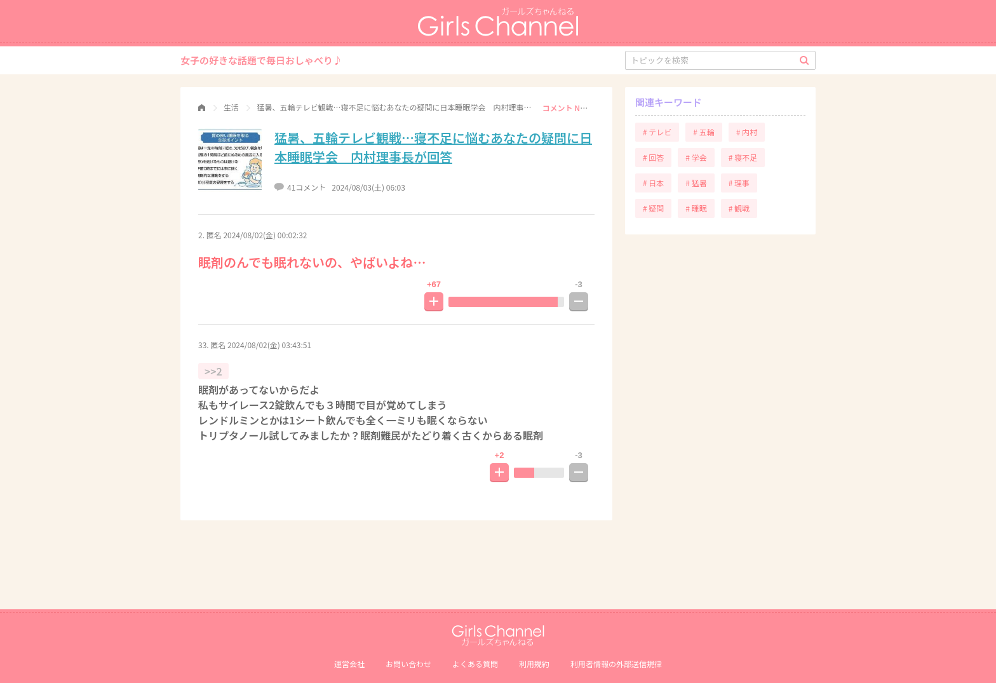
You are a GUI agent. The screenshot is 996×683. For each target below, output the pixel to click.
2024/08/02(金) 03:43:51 (269, 344)
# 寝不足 (743, 157)
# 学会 (695, 157)
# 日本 (653, 182)
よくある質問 (475, 663)
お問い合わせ (408, 663)
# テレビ (657, 131)
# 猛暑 (695, 182)
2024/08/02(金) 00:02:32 (265, 234)
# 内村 (746, 131)
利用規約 (534, 663)
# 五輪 (703, 131)
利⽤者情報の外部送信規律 (616, 663)
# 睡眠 (695, 208)
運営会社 (349, 663)
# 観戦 (739, 208)
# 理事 (739, 182)
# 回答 (653, 157)
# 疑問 (653, 208)
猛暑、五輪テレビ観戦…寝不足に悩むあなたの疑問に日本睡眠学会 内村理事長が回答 (433, 147)
